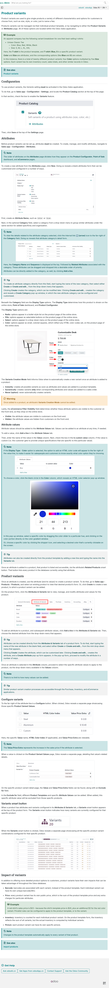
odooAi (81, 8)
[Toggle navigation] (2, 7)
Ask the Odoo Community (76, 971)
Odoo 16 (96, 8)
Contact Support (54, 971)
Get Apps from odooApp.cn (31, 971)
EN (104, 8)
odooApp (88, 8)
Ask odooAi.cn (9, 971)
